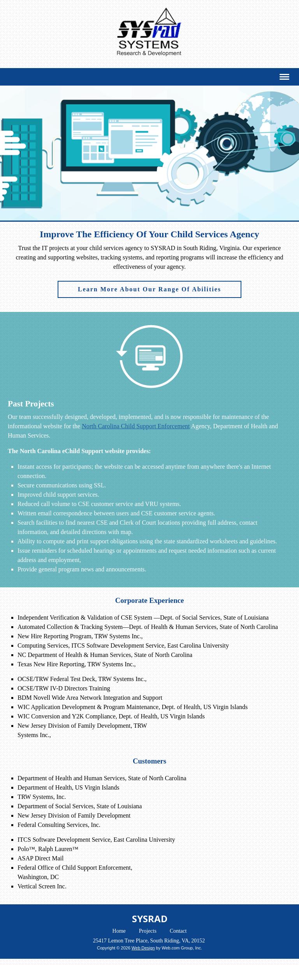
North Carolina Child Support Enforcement (136, 426)
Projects (148, 931)
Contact (178, 931)
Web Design (143, 948)
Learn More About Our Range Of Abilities (149, 289)
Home (119, 931)
